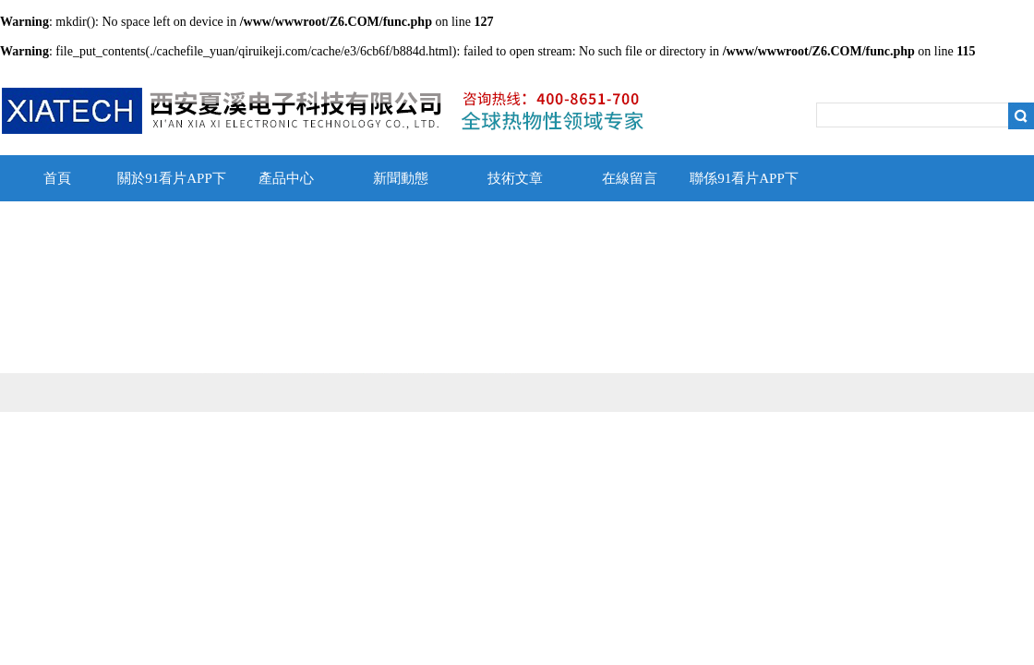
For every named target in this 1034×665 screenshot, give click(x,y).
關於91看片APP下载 (171, 186)
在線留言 (629, 178)
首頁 (57, 178)
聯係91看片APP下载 (744, 186)
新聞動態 (400, 178)
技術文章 (515, 178)
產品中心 (286, 178)
